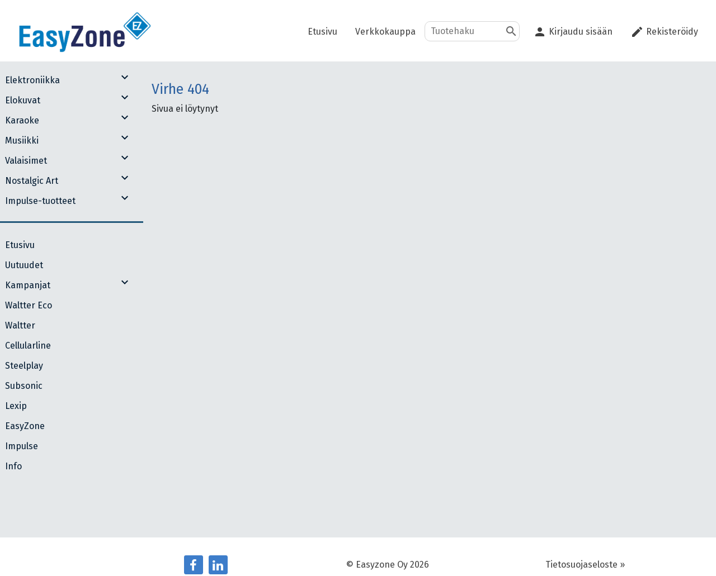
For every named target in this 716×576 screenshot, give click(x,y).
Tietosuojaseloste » (585, 564)
